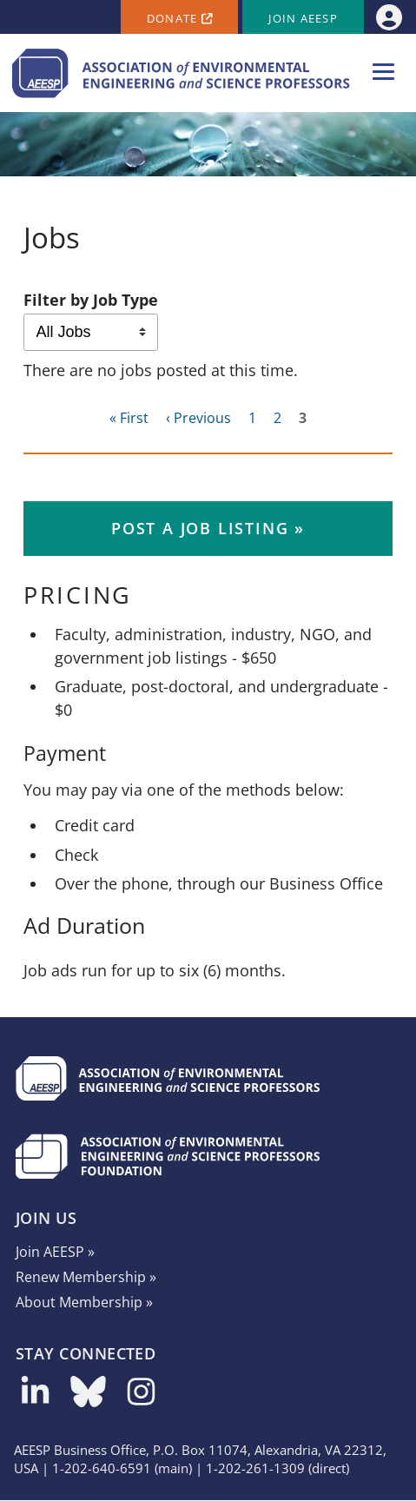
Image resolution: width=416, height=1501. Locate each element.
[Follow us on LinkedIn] (35, 1397)
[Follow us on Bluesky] (88, 1397)
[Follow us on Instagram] (141, 1397)
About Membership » (84, 1302)
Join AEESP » (55, 1251)
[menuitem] (388, 17)
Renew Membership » (86, 1276)
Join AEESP (303, 18)
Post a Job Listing (199, 528)
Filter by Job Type (90, 299)
